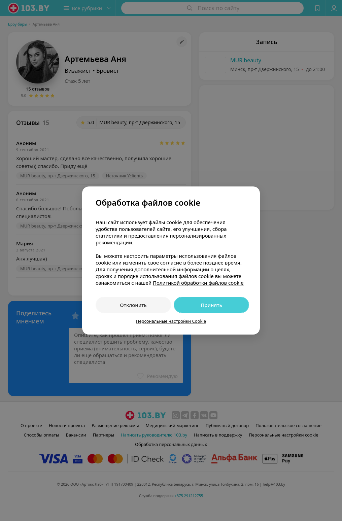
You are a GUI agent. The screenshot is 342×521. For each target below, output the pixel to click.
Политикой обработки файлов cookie (198, 282)
